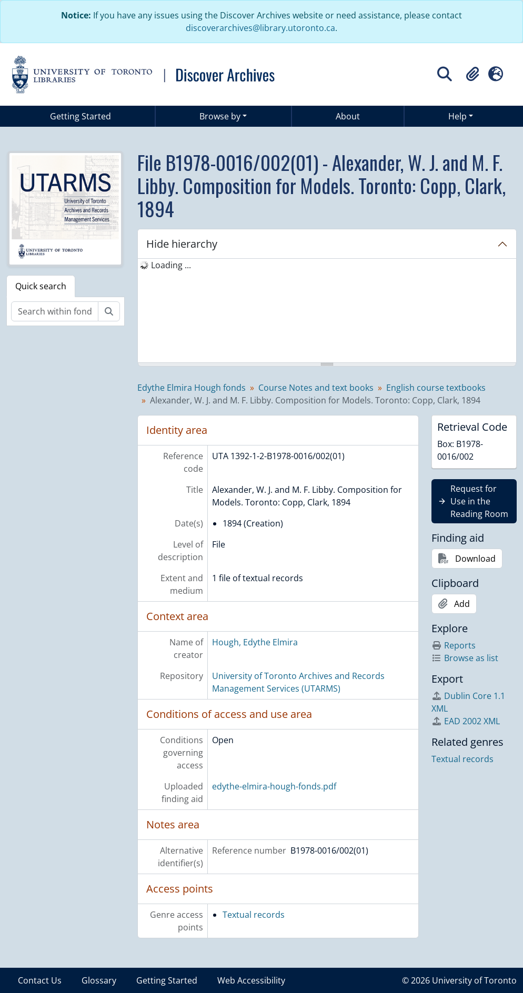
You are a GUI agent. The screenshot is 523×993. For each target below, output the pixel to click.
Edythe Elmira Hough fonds (191, 387)
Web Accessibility (251, 980)
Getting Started (80, 116)
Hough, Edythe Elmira (255, 642)
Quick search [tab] (40, 286)
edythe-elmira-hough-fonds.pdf (274, 786)
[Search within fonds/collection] (54, 311)
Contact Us (40, 980)
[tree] (327, 311)
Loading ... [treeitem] (171, 265)
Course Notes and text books (316, 387)
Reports (453, 645)
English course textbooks (436, 387)
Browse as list (464, 658)
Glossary (99, 980)
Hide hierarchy (181, 244)
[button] (472, 74)
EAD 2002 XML (465, 721)
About (348, 116)
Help (457, 116)
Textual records (254, 914)
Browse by (219, 116)
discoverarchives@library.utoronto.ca (260, 28)
